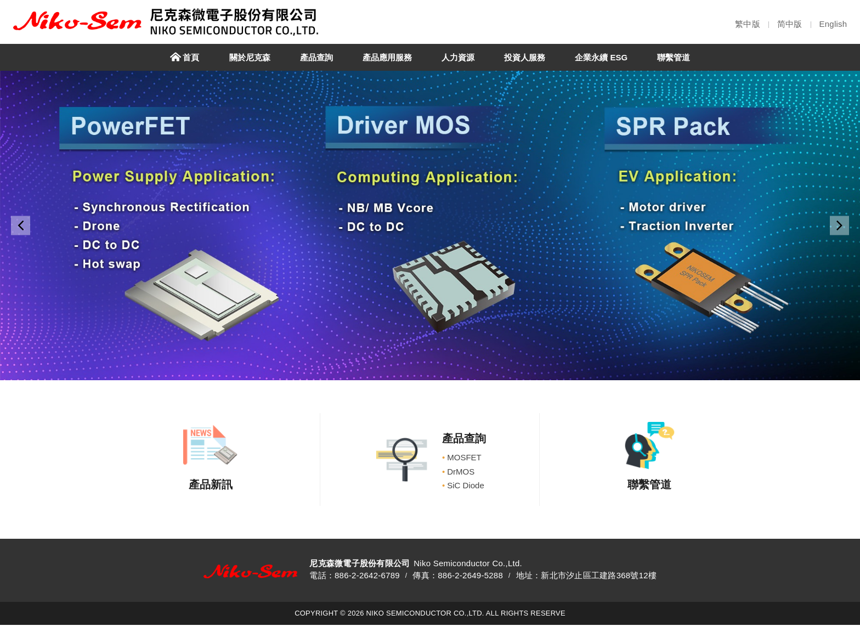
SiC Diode (463, 485)
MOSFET (462, 457)
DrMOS (458, 471)
